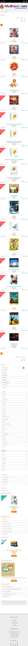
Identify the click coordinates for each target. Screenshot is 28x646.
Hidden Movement (5, 416)
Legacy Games (5, 419)
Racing (3, 426)
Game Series (4, 474)
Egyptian (4, 458)
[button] (3, 505)
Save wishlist (25, 43)
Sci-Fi (3, 431)
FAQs (15, 618)
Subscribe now (14, 580)
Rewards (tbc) (14, 616)
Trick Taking (4, 441)
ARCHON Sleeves (5, 382)
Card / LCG (4, 394)
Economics (4, 409)
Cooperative (4, 399)
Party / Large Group (6, 424)
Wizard (3, 470)
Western (3, 446)
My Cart (14, 614)
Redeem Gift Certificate (6, 591)
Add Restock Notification (7, 586)
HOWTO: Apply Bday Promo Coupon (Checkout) (11, 589)
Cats (3, 453)
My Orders (15, 615)
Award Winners (5, 479)
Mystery (3, 421)
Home (2, 11)
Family (3, 411)
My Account (14, 613)
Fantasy (3, 414)
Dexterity (4, 404)
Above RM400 (5, 534)
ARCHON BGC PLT (16, 640)
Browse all (4, 484)
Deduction (4, 401)
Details (14, 511)
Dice (3, 406)
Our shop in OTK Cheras (15, 626)
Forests (3, 460)
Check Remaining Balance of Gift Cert (9, 594)
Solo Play (4, 436)
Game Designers (5, 477)
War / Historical (5, 443)
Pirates (3, 468)
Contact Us (15, 619)
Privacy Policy (14, 631)
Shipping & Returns (6, 596)
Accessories (4, 387)
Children (3, 396)
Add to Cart (3, 43)
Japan (3, 465)
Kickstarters (4, 380)
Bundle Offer (4, 385)
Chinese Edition (5, 482)
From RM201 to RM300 (6, 529)
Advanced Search (4, 369)
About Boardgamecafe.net (15, 625)
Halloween (4, 463)
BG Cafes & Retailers (15, 630)
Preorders (4, 377)
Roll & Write (4, 429)
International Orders (15, 628)
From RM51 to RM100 (6, 524)
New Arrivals (4, 375)
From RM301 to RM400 (6, 531)
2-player (3, 391)
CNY (3, 455)
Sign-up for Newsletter (14, 636)
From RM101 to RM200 (6, 526)
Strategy (3, 438)
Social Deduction (5, 433)
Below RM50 (4, 521)
